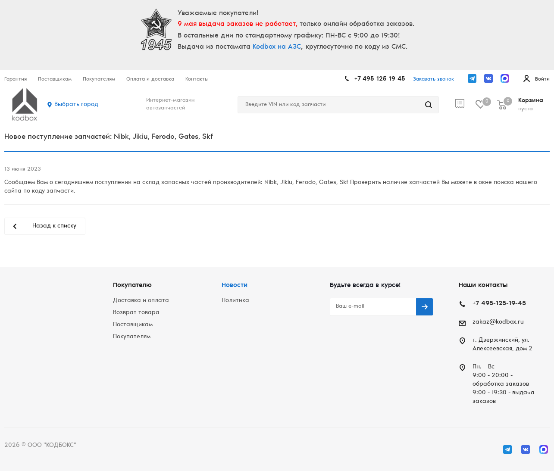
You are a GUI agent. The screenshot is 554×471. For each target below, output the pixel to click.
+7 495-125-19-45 (379, 79)
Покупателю (132, 285)
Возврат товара (136, 313)
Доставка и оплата (141, 301)
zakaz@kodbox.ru (498, 322)
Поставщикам (133, 325)
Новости (234, 285)
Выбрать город (76, 105)
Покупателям (131, 337)
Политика (235, 301)
